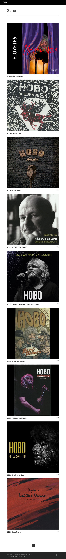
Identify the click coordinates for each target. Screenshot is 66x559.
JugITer (24, 556)
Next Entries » (33, 545)
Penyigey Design (13, 556)
